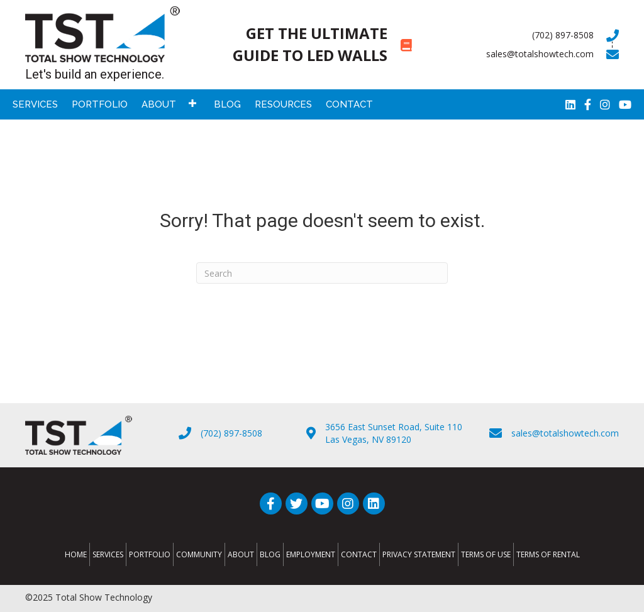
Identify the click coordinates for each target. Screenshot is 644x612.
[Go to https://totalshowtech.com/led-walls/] (322, 45)
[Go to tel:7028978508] (528, 35)
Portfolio (149, 554)
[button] (192, 103)
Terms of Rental (548, 554)
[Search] (322, 273)
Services (107, 554)
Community (199, 554)
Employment (310, 554)
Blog (270, 554)
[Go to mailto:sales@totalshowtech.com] (528, 54)
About (241, 554)
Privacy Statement (418, 554)
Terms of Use (486, 554)
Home (76, 554)
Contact (359, 554)
